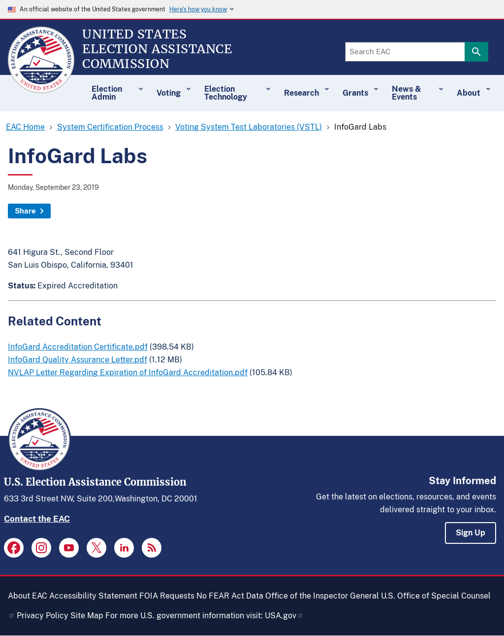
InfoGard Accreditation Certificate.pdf (78, 347)
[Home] (41, 88)
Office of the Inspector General (322, 596)
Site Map (86, 615)
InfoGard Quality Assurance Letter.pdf (77, 359)
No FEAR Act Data (229, 596)
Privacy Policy (42, 615)
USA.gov (284, 615)
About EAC (27, 596)
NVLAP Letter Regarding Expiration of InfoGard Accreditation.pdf (128, 372)
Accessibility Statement (93, 596)
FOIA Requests (166, 596)
